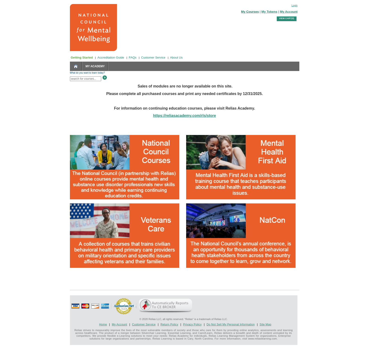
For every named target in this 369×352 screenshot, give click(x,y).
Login (294, 5)
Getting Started (82, 57)
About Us (176, 57)
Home (103, 324)
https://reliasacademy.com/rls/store (184, 116)
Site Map (265, 324)
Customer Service (153, 57)
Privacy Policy (192, 324)
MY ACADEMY (95, 66)
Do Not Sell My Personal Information (231, 324)
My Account (288, 11)
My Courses (250, 11)
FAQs (132, 57)
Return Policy (169, 324)
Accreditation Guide (110, 57)
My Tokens (269, 11)
